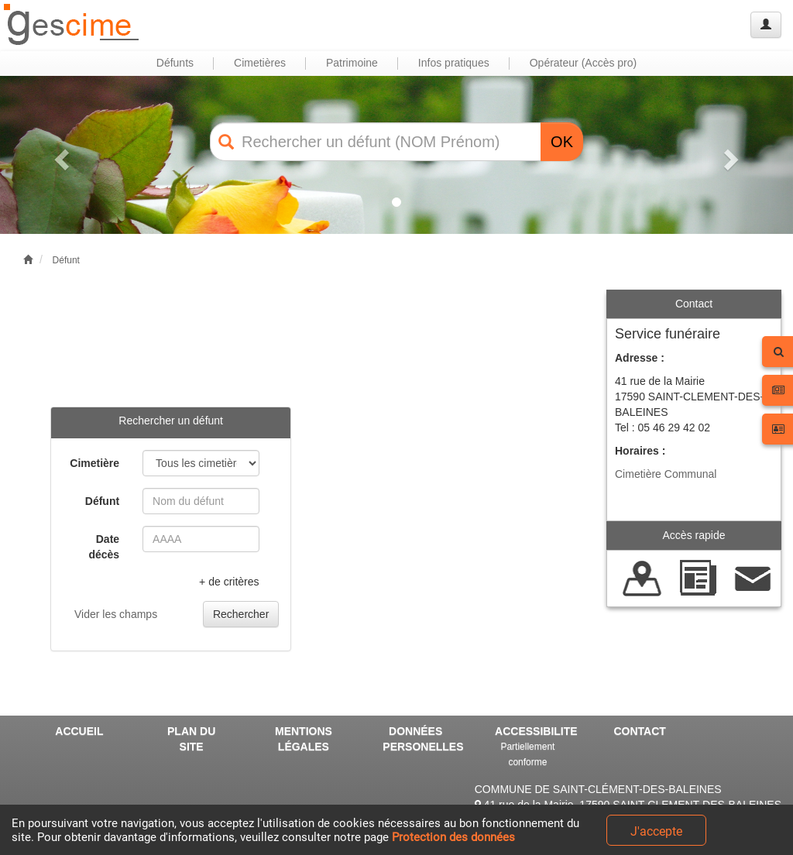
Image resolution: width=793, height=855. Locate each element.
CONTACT (640, 731)
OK (562, 141)
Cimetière (94, 463)
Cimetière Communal (665, 474)
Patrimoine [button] (352, 63)
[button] (59, 155)
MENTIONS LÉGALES (303, 739)
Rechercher (241, 614)
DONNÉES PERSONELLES (421, 739)
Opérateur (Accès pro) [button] (583, 63)
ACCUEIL (79, 731)
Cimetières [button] (260, 63)
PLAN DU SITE (191, 739)
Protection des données (453, 837)
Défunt (66, 260)
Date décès (103, 547)
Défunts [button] (175, 63)
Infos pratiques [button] (453, 63)
